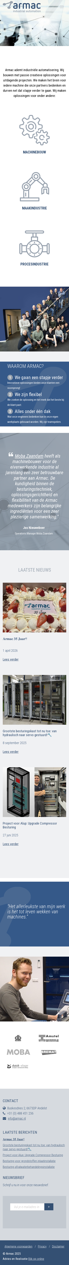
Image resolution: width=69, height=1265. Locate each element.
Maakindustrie (34, 208)
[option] (34, 494)
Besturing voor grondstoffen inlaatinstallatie (29, 1161)
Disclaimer (58, 1246)
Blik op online (36, 1259)
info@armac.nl (17, 1118)
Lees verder (11, 659)
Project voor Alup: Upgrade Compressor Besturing (30, 825)
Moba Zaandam (29, 456)
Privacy (42, 1246)
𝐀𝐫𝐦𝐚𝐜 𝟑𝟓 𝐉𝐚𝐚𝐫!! (15, 639)
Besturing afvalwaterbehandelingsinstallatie (29, 1167)
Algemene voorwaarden (18, 1246)
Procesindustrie (34, 264)
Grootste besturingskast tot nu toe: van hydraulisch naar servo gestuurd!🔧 (30, 733)
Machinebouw (34, 152)
